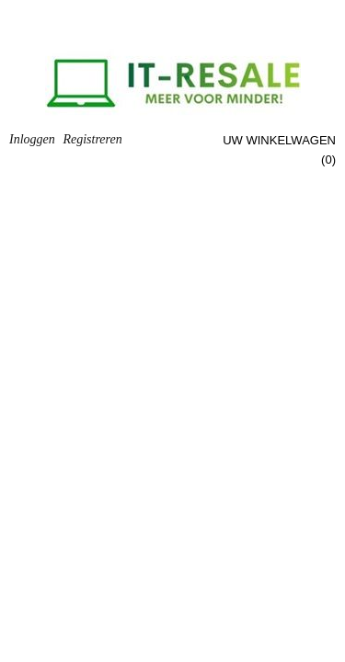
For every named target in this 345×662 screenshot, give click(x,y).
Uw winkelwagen (279, 140)
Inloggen (32, 139)
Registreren (92, 139)
